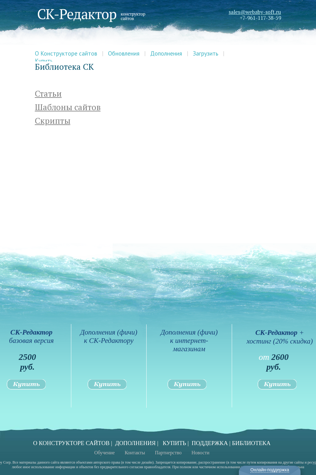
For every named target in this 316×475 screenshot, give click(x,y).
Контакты (135, 452)
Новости (201, 452)
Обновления (123, 53)
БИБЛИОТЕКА (251, 443)
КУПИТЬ (174, 443)
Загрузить (205, 53)
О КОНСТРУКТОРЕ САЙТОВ (71, 443)
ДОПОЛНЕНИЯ (135, 443)
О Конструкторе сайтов (66, 53)
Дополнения (166, 53)
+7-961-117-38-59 (260, 17)
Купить (44, 61)
